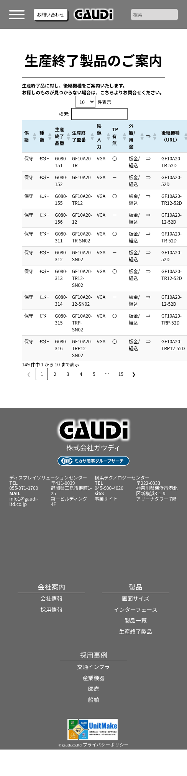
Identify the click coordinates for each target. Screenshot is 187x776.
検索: (64, 113)
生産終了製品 (135, 631)
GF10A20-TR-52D (171, 161)
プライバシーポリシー (106, 744)
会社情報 (51, 598)
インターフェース (135, 609)
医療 (93, 688)
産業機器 (93, 678)
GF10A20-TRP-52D (171, 319)
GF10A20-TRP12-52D (173, 344)
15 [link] (120, 374)
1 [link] (42, 374)
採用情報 (51, 609)
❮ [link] (29, 374)
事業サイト (106, 498)
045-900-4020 (109, 487)
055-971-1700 (23, 487)
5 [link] (94, 374)
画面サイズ (135, 598)
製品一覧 (136, 620)
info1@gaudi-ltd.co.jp (23, 501)
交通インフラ (93, 666)
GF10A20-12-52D (171, 218)
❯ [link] (134, 374)
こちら (107, 92)
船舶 (93, 699)
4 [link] (81, 374)
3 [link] (68, 374)
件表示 (104, 102)
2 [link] (55, 374)
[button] (33, 136)
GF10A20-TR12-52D (171, 199)
